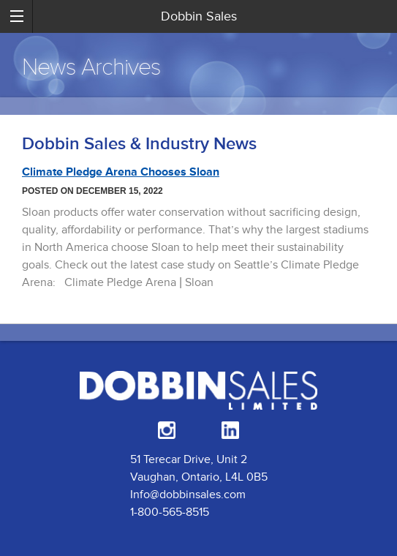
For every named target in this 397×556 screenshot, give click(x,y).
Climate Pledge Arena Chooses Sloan (120, 172)
